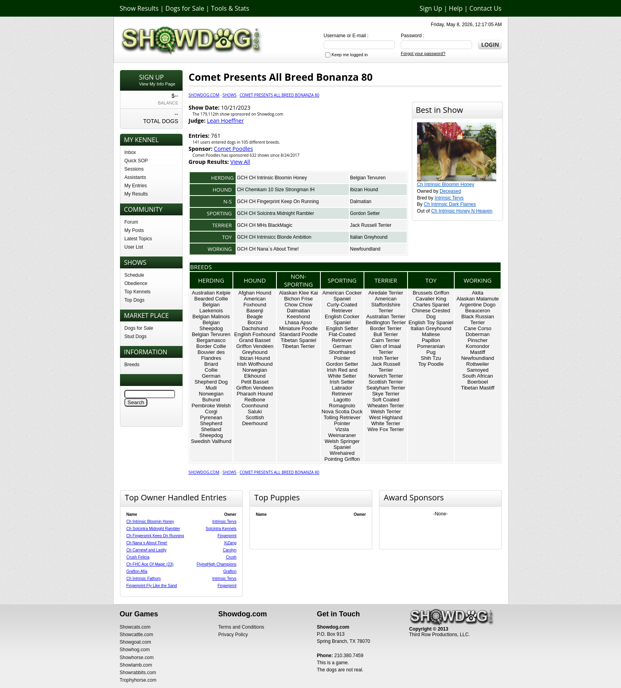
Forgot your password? (423, 53)
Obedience (135, 283)
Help (456, 8)
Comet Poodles (233, 148)
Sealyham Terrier (385, 388)
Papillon (431, 340)
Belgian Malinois (211, 316)
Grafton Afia (136, 571)
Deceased (450, 191)
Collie (211, 370)
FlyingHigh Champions (216, 564)
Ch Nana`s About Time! (146, 543)
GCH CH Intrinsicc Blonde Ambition (274, 237)
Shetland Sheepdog (211, 432)
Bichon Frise (298, 299)
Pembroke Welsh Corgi (211, 408)
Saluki (255, 411)
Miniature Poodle (298, 328)
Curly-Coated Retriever (342, 308)
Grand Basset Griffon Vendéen (254, 343)
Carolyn (229, 550)
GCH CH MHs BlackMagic (264, 225)
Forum (131, 222)
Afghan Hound (254, 293)
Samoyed (478, 370)
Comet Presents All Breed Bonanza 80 (279, 95)
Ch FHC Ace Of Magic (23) (149, 564)
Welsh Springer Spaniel (342, 444)
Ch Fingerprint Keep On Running (155, 536)
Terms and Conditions (241, 627)
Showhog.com (135, 649)
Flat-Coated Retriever (342, 337)
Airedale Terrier (385, 293)
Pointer (342, 423)
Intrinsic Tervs (448, 198)
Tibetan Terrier (298, 346)
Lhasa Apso (298, 322)
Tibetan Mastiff (478, 388)
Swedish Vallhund (211, 441)
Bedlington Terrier (386, 322)
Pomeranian (431, 346)
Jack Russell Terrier (370, 225)
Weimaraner (342, 435)
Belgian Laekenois (211, 308)
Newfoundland (365, 249)
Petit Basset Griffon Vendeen (254, 385)
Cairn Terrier (385, 340)
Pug (430, 352)
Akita (478, 293)
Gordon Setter (365, 213)
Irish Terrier (386, 358)
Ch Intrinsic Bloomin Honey (445, 184)
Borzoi (255, 322)
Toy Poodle (431, 364)
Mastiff (477, 352)
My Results (136, 194)
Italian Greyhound (369, 237)
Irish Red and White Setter (342, 373)
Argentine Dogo (477, 305)
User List (133, 247)
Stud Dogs (135, 336)
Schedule (134, 275)
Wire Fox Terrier (386, 429)
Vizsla (342, 429)
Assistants (135, 177)
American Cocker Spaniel (342, 296)
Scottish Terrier (386, 382)
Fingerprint (226, 536)
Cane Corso (477, 328)
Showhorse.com (137, 657)
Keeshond (298, 316)
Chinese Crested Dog (431, 313)
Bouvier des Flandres (211, 355)
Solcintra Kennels (221, 528)
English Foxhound (254, 334)
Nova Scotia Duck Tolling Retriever (342, 414)
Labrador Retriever (341, 391)
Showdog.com (204, 95)
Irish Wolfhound (254, 364)
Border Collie (211, 346)
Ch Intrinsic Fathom (143, 578)
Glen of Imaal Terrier (385, 349)
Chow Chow (298, 305)
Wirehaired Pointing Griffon (342, 456)
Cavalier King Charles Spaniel (431, 302)
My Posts (134, 230)
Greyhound (254, 352)
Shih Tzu (431, 358)
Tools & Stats (230, 8)
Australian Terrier (385, 316)
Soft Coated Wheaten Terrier (386, 403)
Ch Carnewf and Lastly (146, 550)
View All (240, 161)
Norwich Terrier (385, 376)
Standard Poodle (298, 334)
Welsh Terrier (386, 411)
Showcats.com (135, 627)
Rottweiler (477, 364)
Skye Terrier (385, 394)
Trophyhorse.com (138, 680)
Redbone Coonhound (255, 403)
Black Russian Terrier (477, 319)
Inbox (130, 152)
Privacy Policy (233, 634)
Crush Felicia (137, 557)
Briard (211, 364)
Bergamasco (211, 340)
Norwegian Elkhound (254, 373)
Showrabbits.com (138, 672)
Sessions (134, 169)
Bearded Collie (211, 299)
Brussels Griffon (431, 293)
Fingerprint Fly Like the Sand (151, 585)
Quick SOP (136, 160)
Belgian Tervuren (368, 178)
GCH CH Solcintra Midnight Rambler (275, 213)
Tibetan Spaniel (298, 340)
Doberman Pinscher (478, 337)
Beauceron (477, 311)
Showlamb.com (136, 665)
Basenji (254, 311)
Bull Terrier (385, 334)
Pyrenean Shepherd (211, 420)
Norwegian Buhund (211, 397)
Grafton (229, 571)
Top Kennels (137, 292)
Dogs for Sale (185, 8)
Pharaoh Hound (255, 394)
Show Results (139, 8)
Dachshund (255, 328)
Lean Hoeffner (225, 120)
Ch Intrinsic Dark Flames (450, 204)
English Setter (342, 328)
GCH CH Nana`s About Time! (268, 249)
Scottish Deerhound (254, 420)
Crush (231, 557)
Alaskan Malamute (478, 299)
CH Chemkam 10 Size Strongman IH (275, 189)
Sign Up (430, 8)
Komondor (478, 346)
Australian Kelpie (211, 293)
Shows (229, 95)
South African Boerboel (477, 379)
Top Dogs (134, 300)
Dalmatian (360, 201)
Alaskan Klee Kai (298, 293)
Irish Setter (342, 382)
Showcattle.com (136, 634)
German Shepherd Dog (211, 379)
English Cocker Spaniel (342, 319)
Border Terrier (385, 328)
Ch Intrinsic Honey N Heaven (462, 211)
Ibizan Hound (364, 189)
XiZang (230, 543)
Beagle (255, 316)
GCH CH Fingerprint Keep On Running (278, 201)
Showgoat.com (135, 642)
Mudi (211, 388)
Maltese (431, 334)
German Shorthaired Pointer (342, 352)
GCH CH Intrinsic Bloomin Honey (272, 178)
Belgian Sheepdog (211, 325)
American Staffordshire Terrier (385, 305)
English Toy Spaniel (430, 322)
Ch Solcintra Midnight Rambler (153, 528)
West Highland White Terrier (385, 420)
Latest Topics (138, 238)
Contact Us (485, 8)
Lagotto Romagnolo (342, 403)
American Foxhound (254, 302)
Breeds (131, 364)
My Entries (135, 185)
